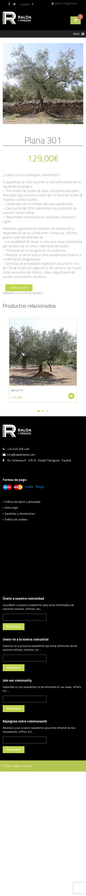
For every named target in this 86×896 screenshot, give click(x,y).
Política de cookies (16, 519)
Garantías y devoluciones (20, 513)
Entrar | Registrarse (64, 3)
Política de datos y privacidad (22, 501)
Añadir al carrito (19, 288)
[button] (76, 34)
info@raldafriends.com (21, 454)
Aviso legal (11, 507)
